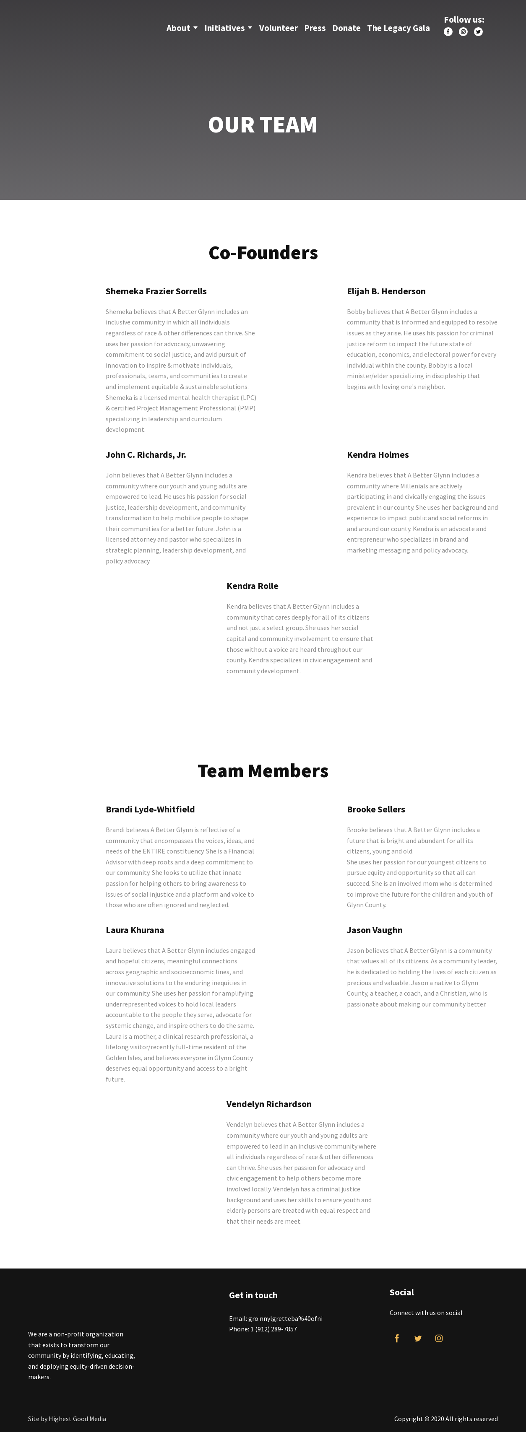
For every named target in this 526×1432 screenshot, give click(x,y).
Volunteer (278, 28)
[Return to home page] (80, 24)
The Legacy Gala (398, 28)
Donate (346, 28)
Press (315, 28)
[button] (448, 31)
